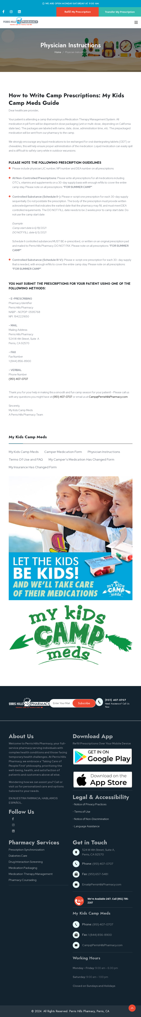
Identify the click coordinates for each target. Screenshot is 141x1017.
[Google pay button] (102, 756)
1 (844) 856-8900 (97, 935)
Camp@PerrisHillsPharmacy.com (108, 397)
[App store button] (102, 779)
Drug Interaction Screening (26, 862)
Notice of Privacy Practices (90, 804)
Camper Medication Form (63, 452)
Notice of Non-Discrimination (91, 819)
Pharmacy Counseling (22, 880)
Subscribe (84, 703)
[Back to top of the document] (132, 1008)
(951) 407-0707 (18, 379)
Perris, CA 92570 (93, 854)
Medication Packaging (23, 868)
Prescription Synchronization (26, 850)
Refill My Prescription (78, 12)
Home (58, 52)
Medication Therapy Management (31, 874)
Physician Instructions (104, 452)
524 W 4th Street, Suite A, (98, 850)
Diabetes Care (18, 856)
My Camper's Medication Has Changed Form (81, 459)
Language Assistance (87, 826)
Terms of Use (82, 811)
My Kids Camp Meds (24, 452)
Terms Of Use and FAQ (26, 459)
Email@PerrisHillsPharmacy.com (101, 884)
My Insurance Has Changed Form (33, 467)
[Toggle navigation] (135, 22)
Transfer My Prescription (120, 12)
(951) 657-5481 (95, 874)
